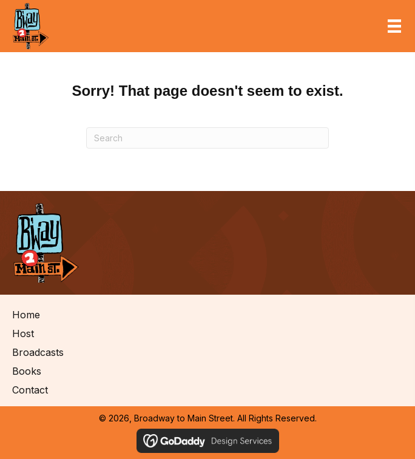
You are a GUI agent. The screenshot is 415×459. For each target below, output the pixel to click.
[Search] (207, 138)
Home (26, 315)
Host (23, 333)
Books (26, 371)
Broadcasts (38, 352)
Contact (30, 390)
